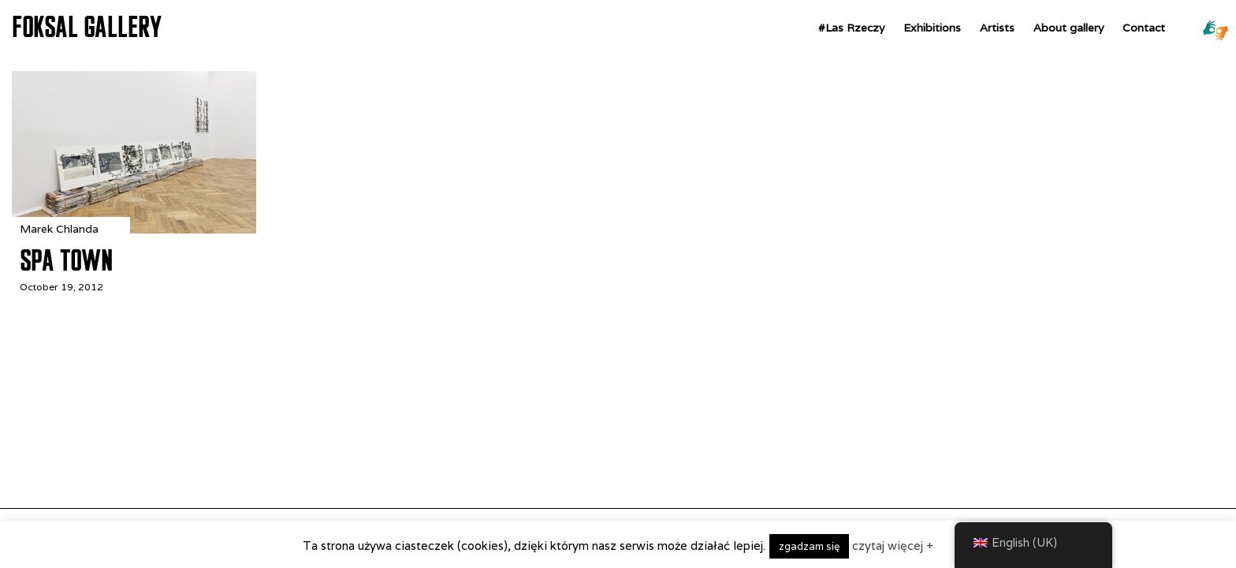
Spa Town (66, 260)
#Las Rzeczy (851, 28)
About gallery (1068, 28)
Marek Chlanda (59, 229)
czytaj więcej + (892, 545)
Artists (997, 28)
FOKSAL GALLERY (87, 26)
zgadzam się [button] (809, 546)
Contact (1143, 28)
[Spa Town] (134, 229)
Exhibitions (932, 28)
